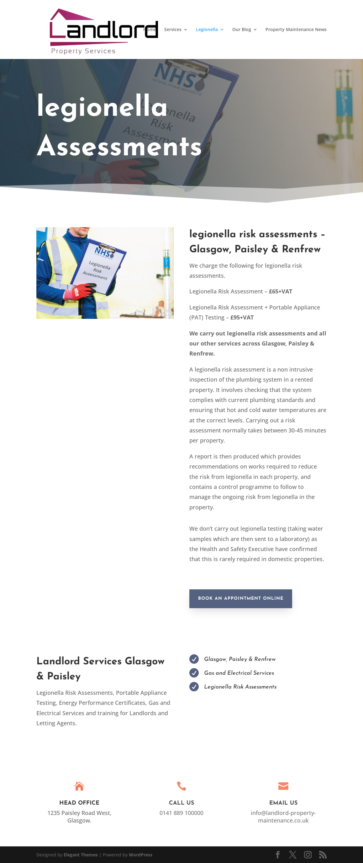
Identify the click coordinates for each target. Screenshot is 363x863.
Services (173, 29)
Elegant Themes (81, 855)
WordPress (140, 855)
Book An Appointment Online (240, 598)
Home (149, 29)
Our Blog (241, 29)
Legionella (207, 29)
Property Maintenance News (296, 29)
